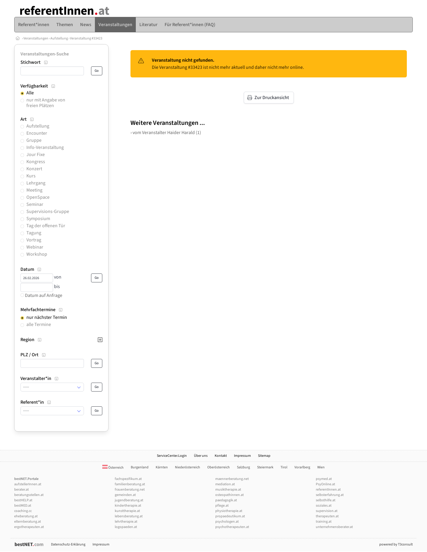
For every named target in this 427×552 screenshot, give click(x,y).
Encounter (36, 133)
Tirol (284, 467)
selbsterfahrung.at (330, 494)
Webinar (34, 247)
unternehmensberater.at (334, 526)
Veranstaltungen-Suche (44, 54)
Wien (321, 467)
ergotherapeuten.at (29, 526)
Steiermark (265, 467)
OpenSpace (38, 197)
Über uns (201, 455)
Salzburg (243, 467)
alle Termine (38, 324)
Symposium (38, 218)
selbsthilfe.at (325, 500)
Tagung (33, 233)
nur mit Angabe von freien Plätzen (45, 103)
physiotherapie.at (228, 510)
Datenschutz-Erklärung (68, 544)
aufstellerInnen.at (27, 484)
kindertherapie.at (128, 505)
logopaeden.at (126, 526)
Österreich (113, 467)
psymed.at (324, 478)
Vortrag (33, 240)
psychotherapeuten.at (232, 526)
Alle (30, 93)
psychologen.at (227, 521)
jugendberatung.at (129, 500)
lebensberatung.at (129, 516)
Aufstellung (59, 38)
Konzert (34, 169)
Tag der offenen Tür (45, 225)
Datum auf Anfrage (41, 295)
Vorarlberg (302, 467)
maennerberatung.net (232, 478)
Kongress (35, 161)
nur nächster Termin (46, 317)
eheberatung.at (26, 516)
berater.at (21, 489)
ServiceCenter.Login (172, 455)
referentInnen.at (328, 489)
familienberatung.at (130, 484)
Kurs (31, 176)
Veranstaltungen (35, 38)
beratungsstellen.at (29, 494)
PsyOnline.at (325, 484)
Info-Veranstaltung (45, 147)
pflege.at (222, 505)
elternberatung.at (27, 521)
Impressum (242, 455)
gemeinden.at (125, 494)
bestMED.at (22, 505)
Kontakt (221, 455)
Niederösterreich (187, 467)
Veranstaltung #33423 (86, 38)
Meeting (34, 190)
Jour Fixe (35, 154)
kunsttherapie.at (127, 510)
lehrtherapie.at (126, 521)
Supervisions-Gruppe (47, 211)
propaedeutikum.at (230, 516)
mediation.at (225, 484)
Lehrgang (35, 183)
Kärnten (162, 467)
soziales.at (324, 505)
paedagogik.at (226, 500)
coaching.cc (23, 510)
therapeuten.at (327, 516)
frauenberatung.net (130, 489)
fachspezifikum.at (128, 478)
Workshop (36, 254)
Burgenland (140, 467)
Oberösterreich (218, 467)
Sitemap (264, 455)
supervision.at (326, 510)
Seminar (34, 204)
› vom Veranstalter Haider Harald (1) (165, 132)
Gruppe (34, 140)
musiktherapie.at (228, 489)
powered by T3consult (396, 544)
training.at (324, 521)
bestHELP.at (23, 500)
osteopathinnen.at (229, 494)
